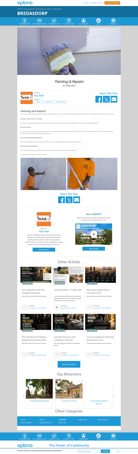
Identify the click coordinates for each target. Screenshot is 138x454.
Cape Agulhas (29, 9)
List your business (112, 3)
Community (56, 9)
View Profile (44, 250)
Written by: (44, 228)
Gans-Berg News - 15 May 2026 (68, 290)
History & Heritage (25, 422)
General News (60, 102)
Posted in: (37, 99)
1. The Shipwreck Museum (39, 401)
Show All (23, 419)
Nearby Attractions (45, 422)
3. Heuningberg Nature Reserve (99, 402)
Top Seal (39, 95)
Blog (49, 9)
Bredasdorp (41, 9)
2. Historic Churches (69, 401)
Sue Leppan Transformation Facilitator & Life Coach (38, 308)
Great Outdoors (103, 419)
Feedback (94, 3)
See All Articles (69, 364)
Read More (93, 249)
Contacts (86, 3)
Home (19, 9)
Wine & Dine (62, 422)
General (38, 102)
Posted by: (37, 93)
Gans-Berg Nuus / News (68, 308)
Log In (101, 3)
